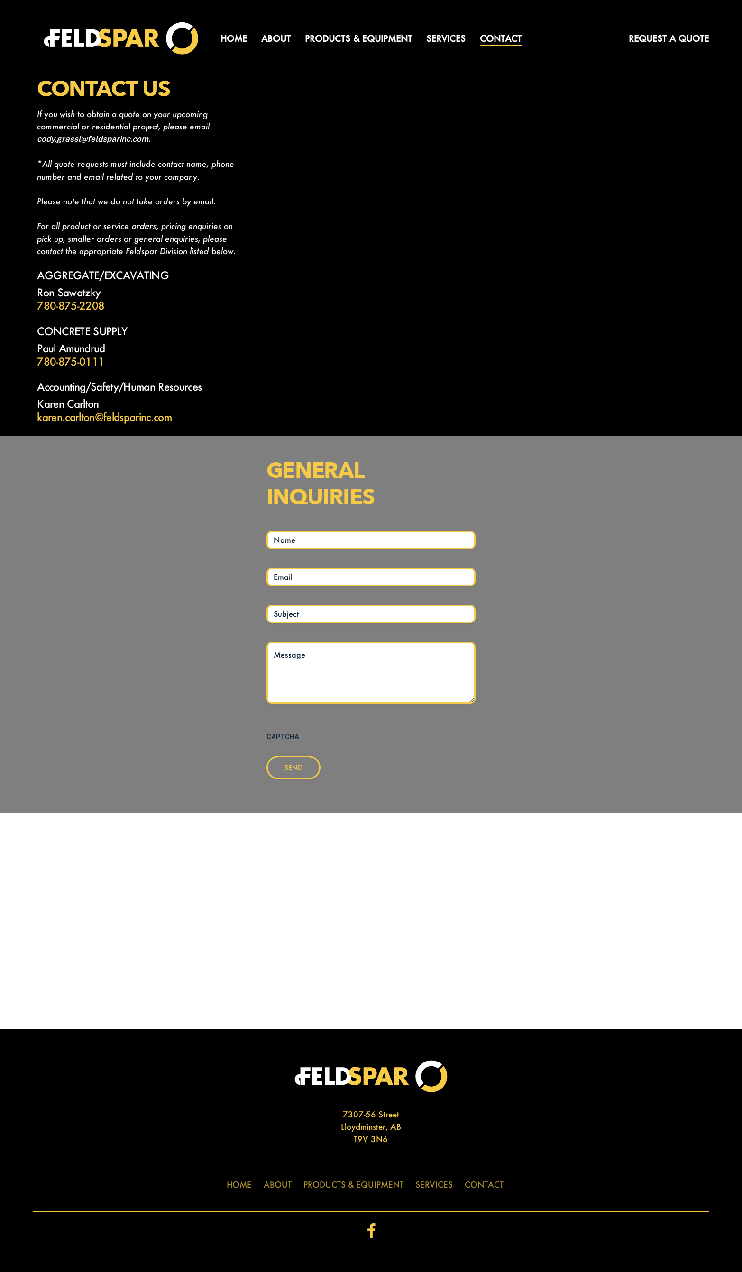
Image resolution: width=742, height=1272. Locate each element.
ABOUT (278, 1184)
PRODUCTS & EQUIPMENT (353, 1184)
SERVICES (434, 1184)
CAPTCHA (282, 737)
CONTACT (484, 1184)
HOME (239, 1184)
